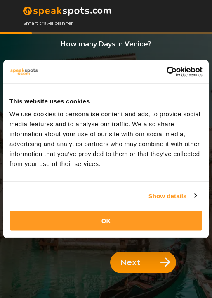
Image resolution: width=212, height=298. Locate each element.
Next (145, 262)
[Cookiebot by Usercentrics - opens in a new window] (166, 72)
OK (106, 220)
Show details (167, 195)
